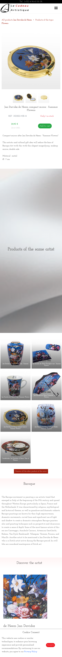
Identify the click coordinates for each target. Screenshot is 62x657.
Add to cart (45, 126)
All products (17, 20)
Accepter (50, 645)
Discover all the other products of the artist (31, 471)
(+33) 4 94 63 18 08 (33, 2)
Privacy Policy (30, 652)
